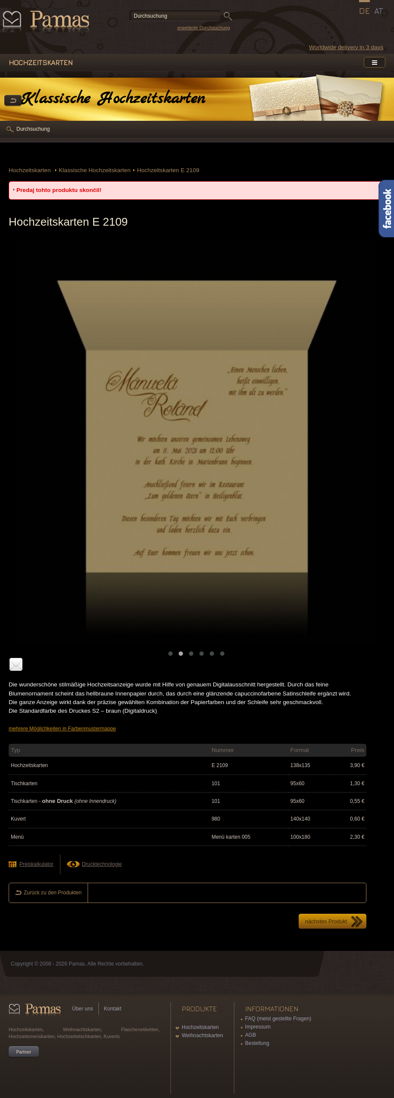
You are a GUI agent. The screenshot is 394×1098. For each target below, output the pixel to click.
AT (378, 11)
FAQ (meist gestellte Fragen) (278, 1019)
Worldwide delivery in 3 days (346, 47)
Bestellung (257, 1043)
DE (364, 11)
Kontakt (113, 1009)
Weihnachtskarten (202, 1035)
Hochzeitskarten (30, 170)
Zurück (13, 101)
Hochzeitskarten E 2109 (168, 170)
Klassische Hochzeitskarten (94, 170)
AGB (250, 1035)
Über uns (82, 1009)
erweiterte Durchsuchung (203, 27)
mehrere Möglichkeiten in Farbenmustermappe (62, 729)
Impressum (258, 1027)
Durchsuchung (33, 129)
